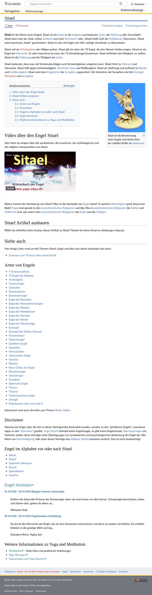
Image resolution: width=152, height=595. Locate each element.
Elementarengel (18, 295)
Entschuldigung (25, 439)
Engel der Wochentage (22, 323)
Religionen (69, 207)
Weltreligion (118, 203)
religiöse (75, 439)
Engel (61, 34)
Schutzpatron (28, 49)
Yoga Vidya (50, 431)
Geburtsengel (16, 339)
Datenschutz (10, 591)
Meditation (15, 550)
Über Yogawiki (26, 591)
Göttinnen (10, 211)
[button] (40, 172)
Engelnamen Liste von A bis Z (26, 403)
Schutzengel (16, 375)
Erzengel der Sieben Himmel (25, 331)
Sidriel (12, 455)
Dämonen (26, 431)
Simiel (12, 459)
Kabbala (76, 34)
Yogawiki (12, 3)
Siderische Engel (18, 383)
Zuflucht (48, 38)
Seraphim (70, 72)
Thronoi (13, 391)
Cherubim (14, 287)
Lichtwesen (75, 571)
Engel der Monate (19, 307)
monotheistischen (51, 207)
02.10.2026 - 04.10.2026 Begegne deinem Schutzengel (34, 491)
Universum (139, 143)
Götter (134, 207)
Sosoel (12, 467)
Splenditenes (16, 471)
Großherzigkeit (18, 72)
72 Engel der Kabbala (21, 275)
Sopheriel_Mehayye (20, 463)
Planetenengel (17, 371)
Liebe (59, 57)
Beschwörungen (132, 431)
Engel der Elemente (20, 299)
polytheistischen (103, 207)
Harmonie (22, 53)
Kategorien (9, 571)
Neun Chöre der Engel (22, 367)
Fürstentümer (17, 335)
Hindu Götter (62, 410)
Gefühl (85, 439)
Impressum (40, 591)
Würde (143, 68)
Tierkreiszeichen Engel (22, 395)
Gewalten (14, 347)
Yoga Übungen (17, 554)
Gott (102, 34)
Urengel (13, 399)
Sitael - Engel (12, 155)
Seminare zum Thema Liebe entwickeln (31, 255)
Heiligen (101, 211)
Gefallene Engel (18, 343)
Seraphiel (27, 76)
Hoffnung (116, 34)
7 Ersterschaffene (19, 271)
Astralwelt (88, 571)
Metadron (10, 76)
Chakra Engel (16, 283)
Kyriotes (13, 359)
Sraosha (13, 475)
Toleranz (127, 64)
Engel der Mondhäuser (22, 311)
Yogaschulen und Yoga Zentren (27, 558)
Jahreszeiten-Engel (20, 355)
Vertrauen (70, 38)
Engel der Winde (18, 319)
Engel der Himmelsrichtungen (26, 303)
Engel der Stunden (19, 315)
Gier (72, 68)
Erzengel (139, 72)
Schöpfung (115, 38)
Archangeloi (16, 279)
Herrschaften (16, 351)
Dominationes (17, 291)
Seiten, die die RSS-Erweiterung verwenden (38, 571)
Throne (13, 387)
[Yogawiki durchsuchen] (76, 3)
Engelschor (53, 72)
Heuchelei (63, 68)
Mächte (13, 363)
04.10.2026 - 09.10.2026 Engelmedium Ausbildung (32, 516)
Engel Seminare (18, 484)
